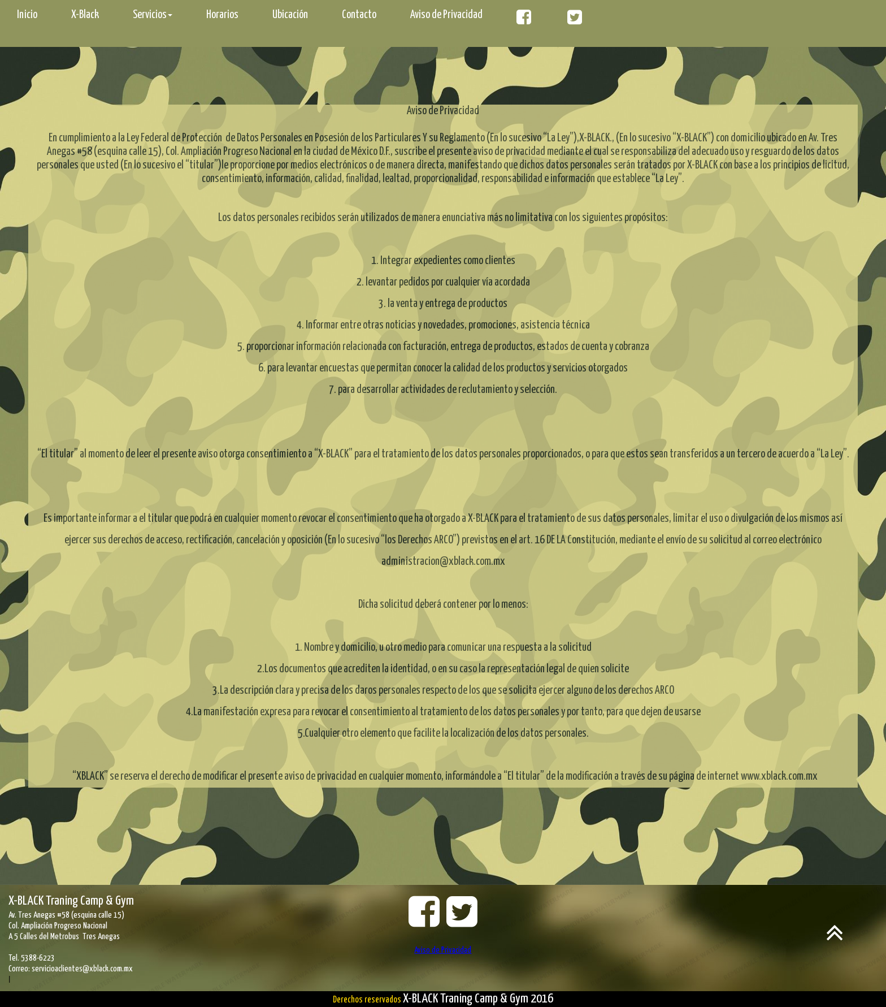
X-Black (85, 15)
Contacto (359, 15)
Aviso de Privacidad (446, 15)
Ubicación (290, 15)
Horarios (222, 15)
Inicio (27, 15)
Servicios (152, 15)
